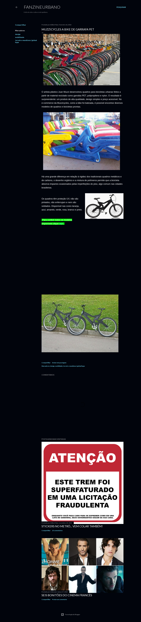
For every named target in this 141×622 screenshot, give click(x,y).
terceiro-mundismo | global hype (74, 366)
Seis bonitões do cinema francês (67, 595)
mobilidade (19, 37)
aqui (61, 223)
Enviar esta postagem (59, 363)
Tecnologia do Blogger (70, 614)
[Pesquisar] (121, 7)
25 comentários (57, 530)
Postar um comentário (59, 599)
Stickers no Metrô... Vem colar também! (72, 526)
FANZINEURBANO (42, 7)
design (17, 34)
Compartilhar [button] (20, 25)
